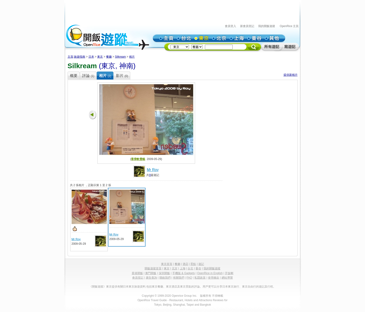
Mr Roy (153, 170)
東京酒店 (171, 286)
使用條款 (213, 277)
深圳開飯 (164, 273)
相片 (132, 56)
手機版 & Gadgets (183, 273)
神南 (126, 66)
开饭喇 (229, 273)
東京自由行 (249, 286)
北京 (174, 268)
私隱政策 (200, 277)
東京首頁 (166, 264)
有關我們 (178, 277)
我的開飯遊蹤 (266, 26)
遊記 (201, 264)
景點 (193, 264)
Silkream (120, 56)
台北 (190, 268)
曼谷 (198, 268)
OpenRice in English (210, 273)
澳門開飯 (150, 273)
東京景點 (185, 286)
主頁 (70, 56)
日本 (91, 56)
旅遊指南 (79, 56)
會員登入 (230, 26)
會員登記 (137, 277)
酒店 (185, 264)
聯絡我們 (165, 277)
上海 (182, 268)
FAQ (189, 277)
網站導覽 (227, 277)
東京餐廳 (157, 286)
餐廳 (109, 56)
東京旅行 (233, 286)
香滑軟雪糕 (138, 159)
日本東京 (128, 286)
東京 (100, 56)
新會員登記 (247, 26)
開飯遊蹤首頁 (153, 268)
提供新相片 (291, 74)
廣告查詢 (151, 277)
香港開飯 (137, 273)
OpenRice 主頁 (289, 26)
